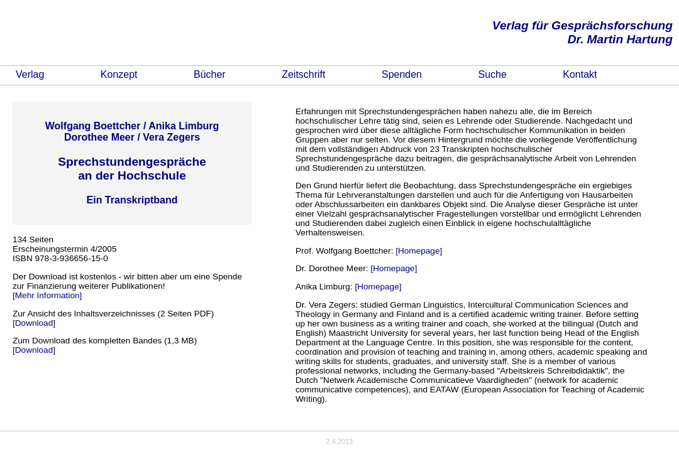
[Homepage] (418, 251)
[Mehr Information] (47, 295)
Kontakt (580, 74)
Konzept (119, 74)
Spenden (402, 74)
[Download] (34, 323)
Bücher (210, 74)
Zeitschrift (303, 74)
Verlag (30, 74)
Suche (492, 74)
